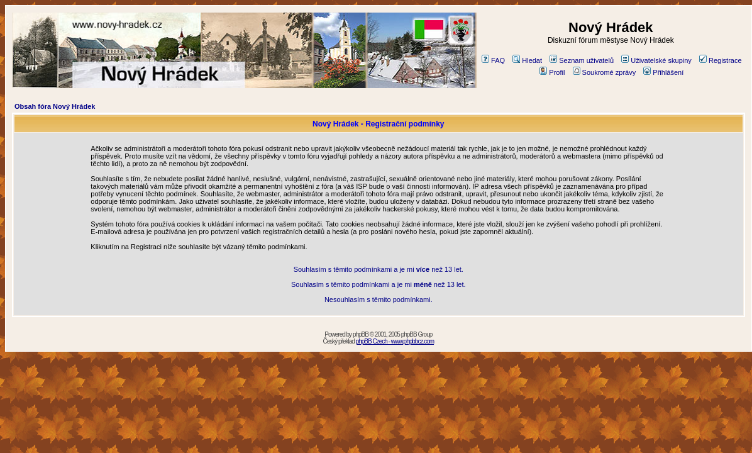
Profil (552, 72)
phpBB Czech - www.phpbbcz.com (395, 341)
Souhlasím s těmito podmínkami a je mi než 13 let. (378, 269)
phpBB (360, 334)
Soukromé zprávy (604, 72)
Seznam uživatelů (582, 60)
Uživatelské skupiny (656, 60)
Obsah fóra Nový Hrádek (54, 106)
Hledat (527, 60)
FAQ (493, 60)
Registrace (720, 60)
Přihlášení (663, 72)
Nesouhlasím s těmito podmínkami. (378, 299)
